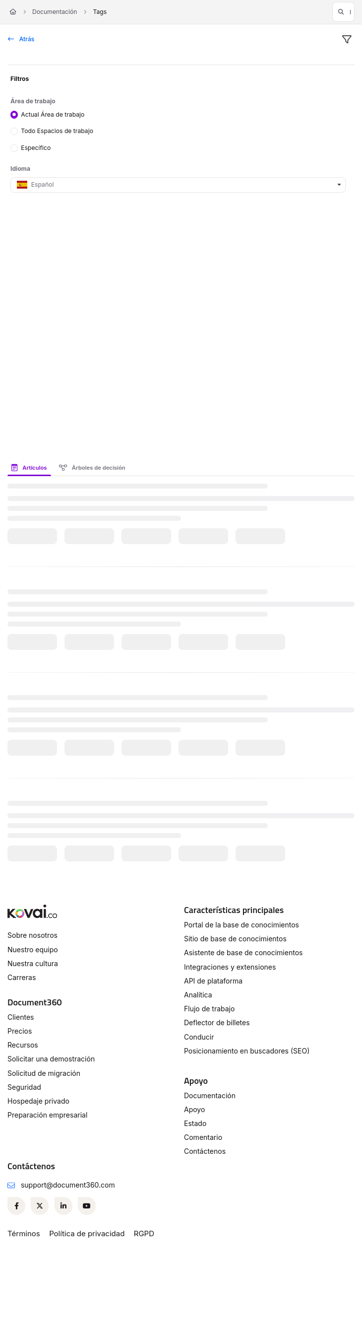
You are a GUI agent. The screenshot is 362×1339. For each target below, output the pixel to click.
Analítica (198, 994)
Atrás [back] (21, 39)
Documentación (54, 11)
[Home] (12, 12)
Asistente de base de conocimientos (243, 952)
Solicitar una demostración (51, 1059)
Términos (23, 1233)
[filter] (347, 40)
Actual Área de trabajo (52, 114)
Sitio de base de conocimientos (235, 938)
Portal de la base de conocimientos (241, 924)
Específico (36, 147)
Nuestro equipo (32, 949)
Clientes (20, 1017)
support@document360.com (68, 1185)
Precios (19, 1031)
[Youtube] (87, 1206)
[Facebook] (16, 1206)
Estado (195, 1123)
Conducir (199, 1037)
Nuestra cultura (32, 963)
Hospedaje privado (38, 1101)
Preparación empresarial (47, 1115)
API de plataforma (213, 981)
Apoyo (194, 1109)
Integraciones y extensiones (230, 967)
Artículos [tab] (29, 467)
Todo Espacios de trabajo (57, 131)
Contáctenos (205, 1151)
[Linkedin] (63, 1206)
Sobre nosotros (32, 935)
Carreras (21, 977)
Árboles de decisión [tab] (92, 467)
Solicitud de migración (43, 1073)
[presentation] (31, 468)
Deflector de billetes (217, 1022)
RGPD (144, 1233)
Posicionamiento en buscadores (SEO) (246, 1051)
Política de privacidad (86, 1233)
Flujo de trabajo (209, 1008)
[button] (343, 12)
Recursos (22, 1045)
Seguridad (24, 1087)
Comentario (203, 1137)
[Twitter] (40, 1206)
